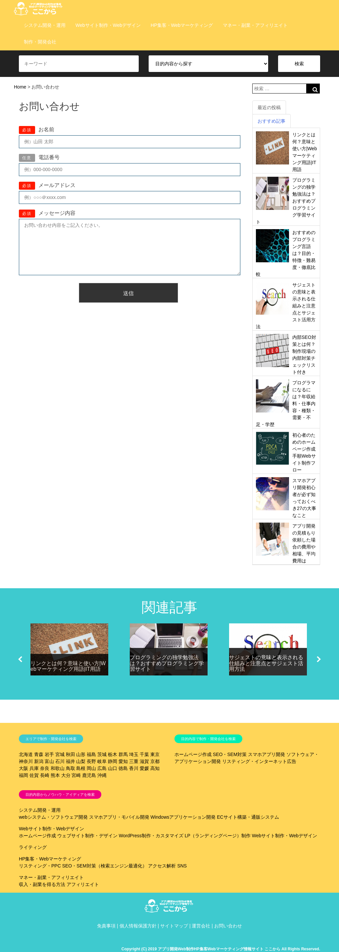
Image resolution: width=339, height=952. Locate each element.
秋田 (70, 754)
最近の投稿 (269, 107)
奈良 (44, 768)
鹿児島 (89, 775)
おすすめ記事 (271, 121)
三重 (133, 761)
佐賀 (34, 775)
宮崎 (76, 775)
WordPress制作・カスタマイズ (151, 835)
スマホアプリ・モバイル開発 (119, 817)
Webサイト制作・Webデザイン (108, 25)
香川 (133, 768)
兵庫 (34, 768)
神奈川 (26, 761)
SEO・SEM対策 (230, 754)
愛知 (123, 761)
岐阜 (102, 761)
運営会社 (201, 925)
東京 (155, 754)
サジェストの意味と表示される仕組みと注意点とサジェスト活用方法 (266, 663)
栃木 (112, 754)
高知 (155, 768)
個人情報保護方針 (138, 925)
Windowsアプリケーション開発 (183, 817)
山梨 (80, 761)
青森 (38, 754)
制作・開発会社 (40, 41)
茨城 (102, 754)
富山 (49, 761)
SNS (182, 865)
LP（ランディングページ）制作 (218, 835)
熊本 (55, 775)
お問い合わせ (228, 925)
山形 (80, 754)
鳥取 (70, 768)
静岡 (112, 761)
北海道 (26, 754)
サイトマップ (174, 925)
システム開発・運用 (45, 25)
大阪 (23, 768)
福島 (91, 754)
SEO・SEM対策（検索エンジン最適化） (104, 865)
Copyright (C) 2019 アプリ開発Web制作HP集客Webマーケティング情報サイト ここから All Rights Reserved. (220, 949)
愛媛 (144, 768)
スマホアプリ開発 (266, 754)
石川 (60, 761)
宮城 (60, 754)
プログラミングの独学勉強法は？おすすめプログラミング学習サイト (167, 663)
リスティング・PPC (40, 865)
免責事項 (106, 925)
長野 (91, 761)
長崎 (44, 775)
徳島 (123, 768)
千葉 (144, 754)
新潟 (38, 761)
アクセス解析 (162, 865)
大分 (66, 775)
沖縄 (102, 775)
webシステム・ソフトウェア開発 (53, 817)
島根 (80, 768)
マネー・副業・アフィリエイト (255, 25)
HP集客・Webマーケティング (182, 25)
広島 (102, 768)
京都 (155, 761)
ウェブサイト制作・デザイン (87, 835)
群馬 (123, 754)
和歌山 (58, 768)
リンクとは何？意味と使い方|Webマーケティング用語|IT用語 (68, 666)
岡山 (91, 768)
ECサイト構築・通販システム (248, 817)
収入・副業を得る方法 (42, 884)
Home (20, 87)
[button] (20, 659)
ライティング (33, 847)
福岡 (23, 775)
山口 (112, 768)
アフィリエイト (83, 884)
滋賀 (144, 761)
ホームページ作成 (193, 754)
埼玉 (133, 754)
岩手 (49, 754)
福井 (70, 761)
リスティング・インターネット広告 (259, 761)
